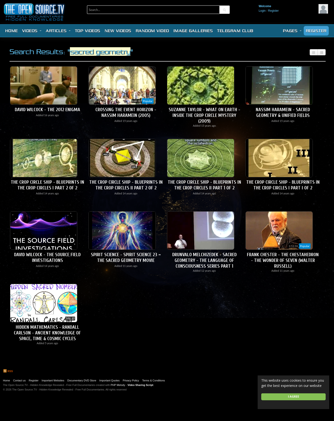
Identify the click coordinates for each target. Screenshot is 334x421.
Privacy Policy (131, 380)
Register (273, 10)
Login (262, 10)
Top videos (87, 30)
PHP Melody (118, 385)
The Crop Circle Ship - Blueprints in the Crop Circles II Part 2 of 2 (126, 185)
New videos (118, 30)
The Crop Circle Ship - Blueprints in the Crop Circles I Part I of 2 (283, 185)
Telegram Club (235, 30)
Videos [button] (32, 30)
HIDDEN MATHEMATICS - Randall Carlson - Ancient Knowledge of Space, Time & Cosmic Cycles (47, 332)
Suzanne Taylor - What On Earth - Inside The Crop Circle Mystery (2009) (204, 115)
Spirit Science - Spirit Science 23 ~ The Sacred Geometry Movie (126, 257)
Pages (292, 30)
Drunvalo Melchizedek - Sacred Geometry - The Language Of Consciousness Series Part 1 (204, 260)
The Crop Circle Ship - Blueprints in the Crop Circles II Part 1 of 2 (204, 185)
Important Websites (53, 380)
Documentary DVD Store (81, 380)
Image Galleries (193, 30)
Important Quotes (109, 380)
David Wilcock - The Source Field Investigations (47, 257)
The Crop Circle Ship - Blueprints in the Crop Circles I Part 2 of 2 (47, 185)
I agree (293, 397)
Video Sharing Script (140, 385)
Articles (58, 30)
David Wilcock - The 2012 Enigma (47, 109)
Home (11, 30)
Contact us (19, 380)
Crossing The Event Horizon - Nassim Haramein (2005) (125, 112)
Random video (152, 30)
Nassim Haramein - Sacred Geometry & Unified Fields (283, 112)
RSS (8, 371)
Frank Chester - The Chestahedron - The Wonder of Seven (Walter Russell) (283, 260)
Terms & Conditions (153, 380)
